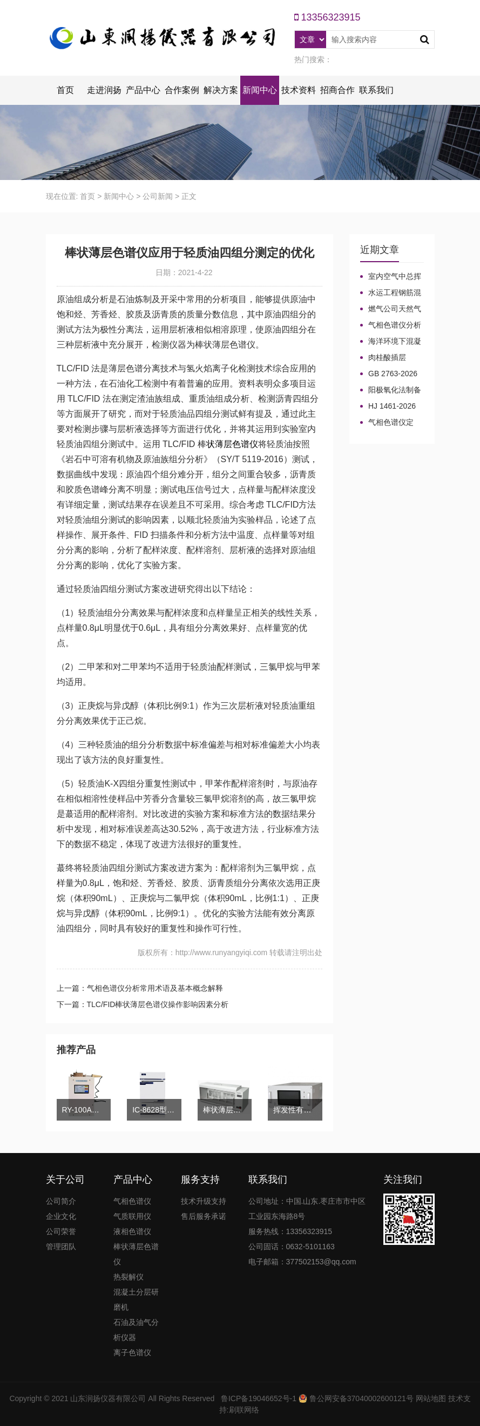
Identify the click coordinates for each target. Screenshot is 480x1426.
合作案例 (182, 90)
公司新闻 (158, 196)
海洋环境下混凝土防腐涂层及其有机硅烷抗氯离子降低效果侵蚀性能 (390, 341)
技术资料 (298, 90)
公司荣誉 (61, 1231)
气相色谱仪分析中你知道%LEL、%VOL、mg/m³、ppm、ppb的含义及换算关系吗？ (390, 325)
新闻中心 (259, 90)
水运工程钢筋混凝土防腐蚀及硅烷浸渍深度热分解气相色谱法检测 (390, 293)
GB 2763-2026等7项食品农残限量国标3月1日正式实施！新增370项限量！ (391, 374)
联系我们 (376, 90)
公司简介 (61, 1201)
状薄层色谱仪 (232, 444)
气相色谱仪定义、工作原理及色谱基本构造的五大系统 (390, 423)
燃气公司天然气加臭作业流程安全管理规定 (390, 309)
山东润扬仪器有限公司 (108, 1398)
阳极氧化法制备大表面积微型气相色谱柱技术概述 (390, 390)
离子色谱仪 (132, 1352)
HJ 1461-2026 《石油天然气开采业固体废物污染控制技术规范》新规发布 (390, 406)
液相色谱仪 (132, 1231)
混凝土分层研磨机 (136, 1299)
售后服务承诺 (203, 1216)
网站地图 (431, 1398)
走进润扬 (104, 90)
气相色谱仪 (132, 1201)
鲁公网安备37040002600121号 (360, 1398)
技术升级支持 (203, 1201)
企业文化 (61, 1216)
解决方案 (221, 90)
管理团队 (61, 1246)
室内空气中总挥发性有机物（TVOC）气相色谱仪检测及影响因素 (390, 277)
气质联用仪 (132, 1216)
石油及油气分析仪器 (136, 1330)
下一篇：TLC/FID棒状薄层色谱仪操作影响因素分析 (143, 1004)
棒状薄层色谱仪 (136, 1254)
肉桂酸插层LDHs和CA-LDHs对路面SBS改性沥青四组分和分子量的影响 (390, 358)
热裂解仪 (128, 1276)
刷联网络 (244, 1409)
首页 (65, 90)
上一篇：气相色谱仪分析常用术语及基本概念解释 (140, 988)
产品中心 (143, 90)
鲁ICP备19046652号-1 (258, 1398)
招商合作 (337, 90)
